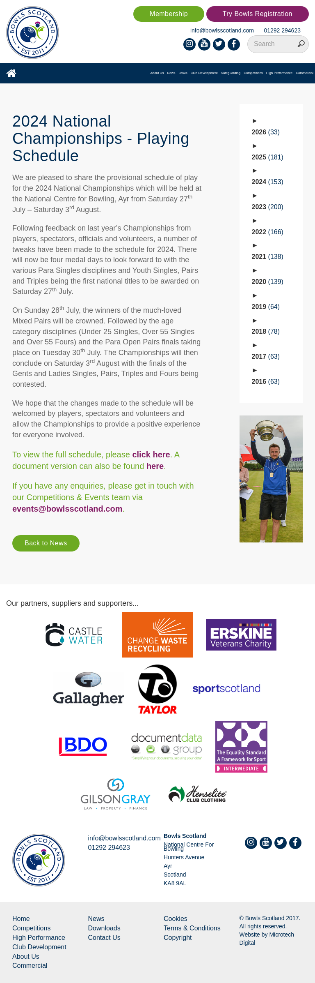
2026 (266, 132)
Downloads (104, 928)
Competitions (253, 73)
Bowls (182, 73)
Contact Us (104, 937)
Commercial (304, 73)
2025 (267, 157)
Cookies (175, 918)
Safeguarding (231, 73)
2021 (267, 256)
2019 (266, 306)
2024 (267, 181)
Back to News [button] (46, 543)
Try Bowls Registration (257, 13)
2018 (266, 331)
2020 (267, 281)
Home (21, 918)
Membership (169, 13)
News (171, 73)
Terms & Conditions (192, 928)
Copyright (178, 937)
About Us (157, 73)
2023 (267, 206)
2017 (266, 356)
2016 (266, 381)
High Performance (279, 73)
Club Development (204, 73)
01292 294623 (282, 30)
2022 (267, 231)
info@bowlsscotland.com (222, 30)
